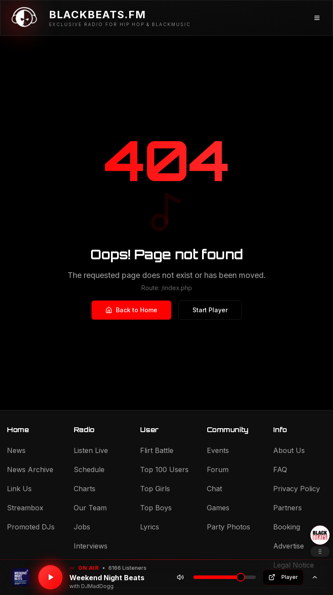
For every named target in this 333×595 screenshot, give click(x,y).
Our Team (90, 507)
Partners (287, 507)
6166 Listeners (127, 568)
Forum (218, 469)
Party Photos (228, 526)
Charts (84, 488)
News (16, 450)
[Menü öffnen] (317, 17)
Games (218, 507)
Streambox (25, 507)
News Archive (30, 469)
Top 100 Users (164, 469)
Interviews (91, 546)
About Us (289, 450)
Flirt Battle (156, 450)
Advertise (288, 546)
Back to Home (131, 310)
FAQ (280, 469)
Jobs (82, 526)
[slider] (240, 577)
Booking (286, 526)
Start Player (210, 310)
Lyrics (149, 526)
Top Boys (156, 507)
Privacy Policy (296, 488)
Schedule (89, 469)
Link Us (19, 488)
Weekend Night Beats (106, 577)
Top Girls (155, 488)
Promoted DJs (31, 526)
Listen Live (91, 450)
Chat (214, 488)
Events (218, 450)
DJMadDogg (97, 586)
